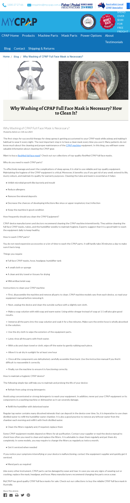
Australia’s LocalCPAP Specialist (114, 6)
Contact (19, 48)
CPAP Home (10, 35)
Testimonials (114, 42)
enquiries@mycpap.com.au (44, 4)
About (109, 35)
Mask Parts (69, 35)
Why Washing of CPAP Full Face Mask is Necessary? (53, 56)
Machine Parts (48, 35)
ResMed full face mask (29, 155)
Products (28, 35)
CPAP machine (73, 145)
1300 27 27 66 (12, 4)
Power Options (91, 35)
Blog (7, 48)
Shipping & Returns (41, 48)
